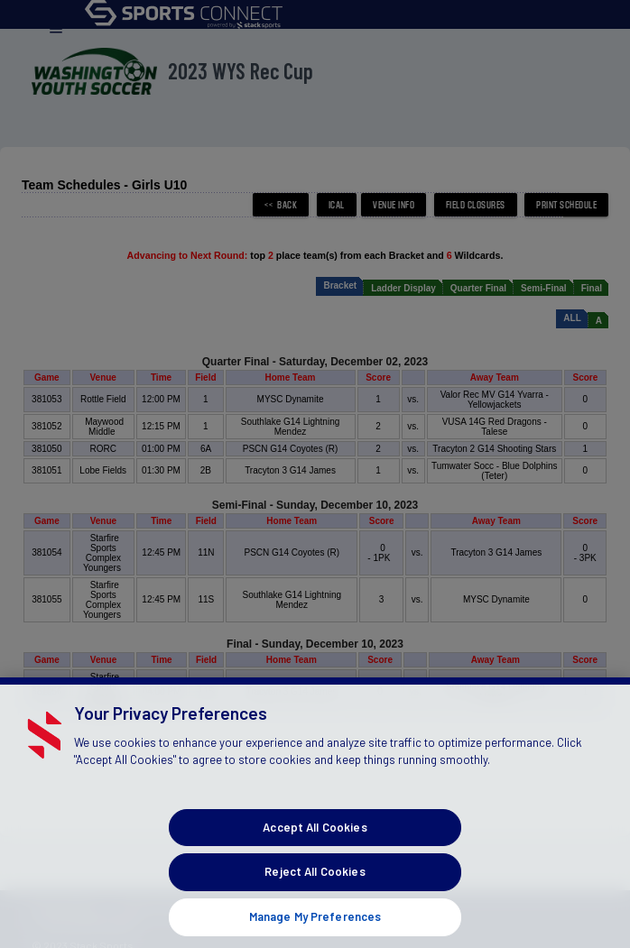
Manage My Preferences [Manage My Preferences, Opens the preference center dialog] (315, 927)
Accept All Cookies (314, 838)
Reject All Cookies (314, 883)
